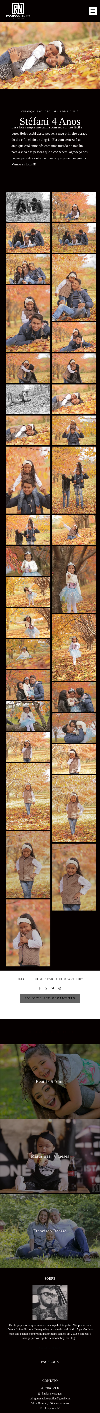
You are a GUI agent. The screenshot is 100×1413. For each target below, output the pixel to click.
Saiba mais (50, 1336)
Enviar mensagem (52, 1382)
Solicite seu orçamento (50, 998)
